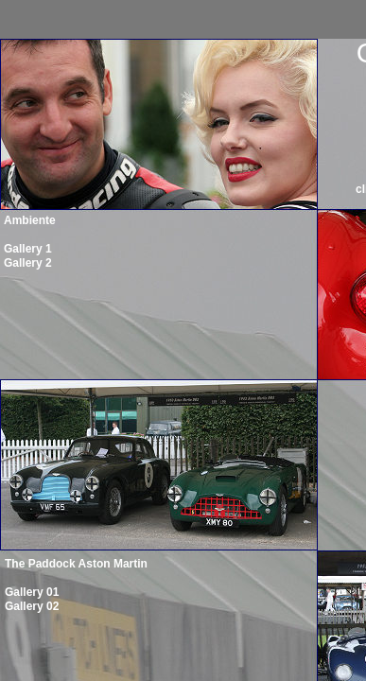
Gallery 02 (32, 606)
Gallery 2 (28, 263)
